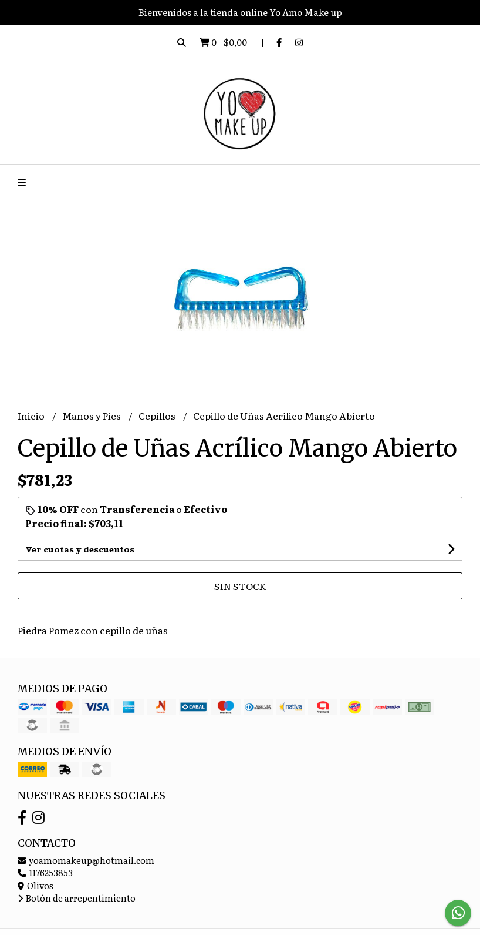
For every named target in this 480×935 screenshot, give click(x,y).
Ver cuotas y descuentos (79, 549)
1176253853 (45, 872)
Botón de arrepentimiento (77, 898)
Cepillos (157, 415)
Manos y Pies (92, 415)
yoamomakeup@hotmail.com (86, 860)
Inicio (32, 415)
